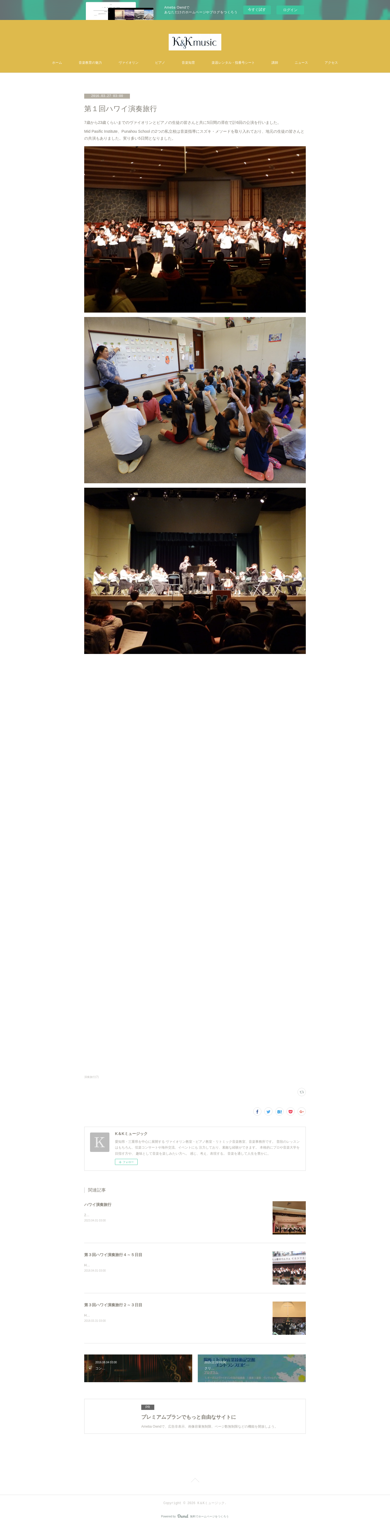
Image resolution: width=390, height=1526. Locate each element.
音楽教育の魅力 (90, 63)
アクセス (331, 63)
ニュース (301, 63)
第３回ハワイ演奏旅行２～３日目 (113, 1305)
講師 (274, 63)
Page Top (195, 1481)
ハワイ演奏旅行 (97, 1204)
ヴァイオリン (128, 63)
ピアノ (160, 63)
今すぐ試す (257, 9)
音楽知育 (188, 63)
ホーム (57, 63)
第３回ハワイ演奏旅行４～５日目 (113, 1255)
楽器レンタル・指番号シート (233, 63)
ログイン (290, 10)
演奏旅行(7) (91, 1076)
